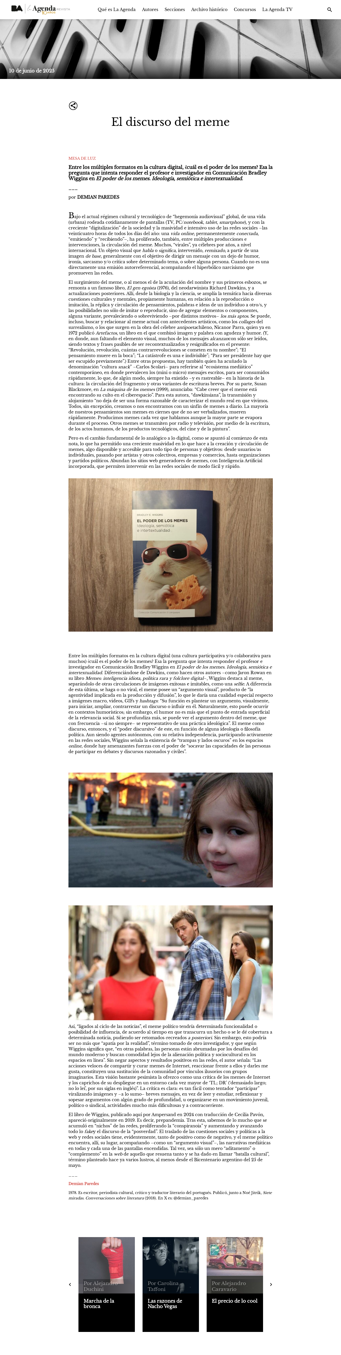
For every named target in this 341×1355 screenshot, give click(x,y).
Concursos (245, 9)
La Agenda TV (277, 9)
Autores (150, 9)
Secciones (175, 9)
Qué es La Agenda (117, 9)
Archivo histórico (209, 9)
